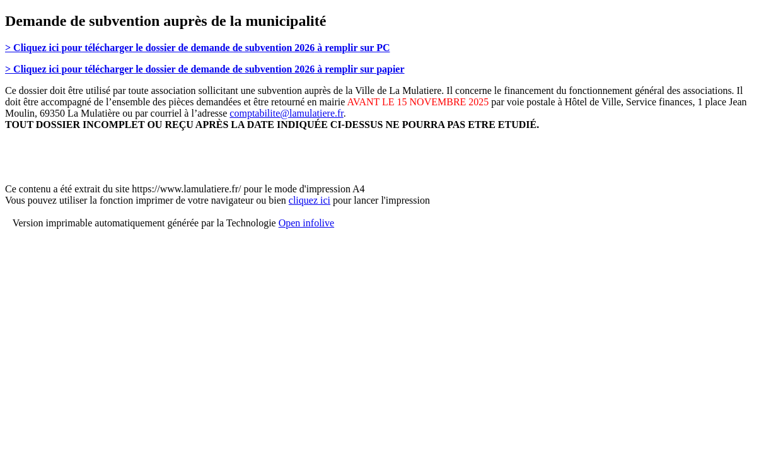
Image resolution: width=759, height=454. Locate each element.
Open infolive (306, 223)
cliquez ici (309, 200)
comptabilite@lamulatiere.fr (286, 113)
